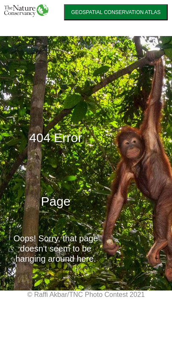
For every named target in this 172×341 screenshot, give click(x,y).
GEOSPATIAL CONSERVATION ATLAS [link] (116, 12)
